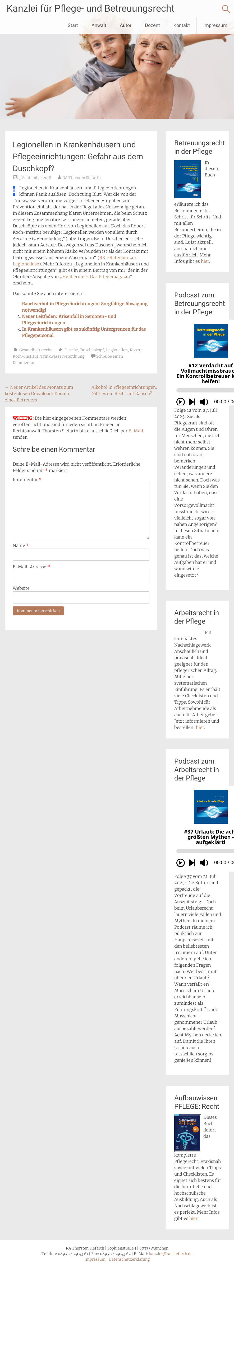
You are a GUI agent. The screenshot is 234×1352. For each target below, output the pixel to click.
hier (205, 261)
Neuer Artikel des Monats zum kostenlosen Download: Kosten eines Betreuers (39, 394)
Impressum (215, 25)
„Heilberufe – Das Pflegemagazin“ (96, 276)
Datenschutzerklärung (129, 1259)
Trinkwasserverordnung (62, 356)
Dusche (71, 350)
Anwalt (98, 25)
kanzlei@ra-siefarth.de (170, 1253)
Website (21, 588)
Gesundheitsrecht (35, 350)
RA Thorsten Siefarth (81, 177)
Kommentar (27, 479)
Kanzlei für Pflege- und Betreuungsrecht (91, 8)
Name (21, 545)
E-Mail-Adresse (31, 566)
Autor (125, 25)
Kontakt (181, 25)
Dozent (152, 25)
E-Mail (136, 430)
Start (73, 25)
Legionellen (117, 350)
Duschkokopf (92, 350)
